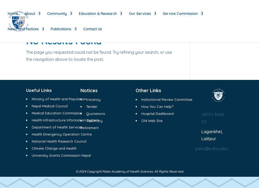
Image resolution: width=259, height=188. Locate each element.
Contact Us (92, 29)
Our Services (140, 14)
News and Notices (23, 29)
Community (57, 14)
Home (13, 14)
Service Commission (180, 14)
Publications (61, 29)
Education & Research (98, 14)
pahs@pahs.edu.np (213, 148)
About (30, 14)
